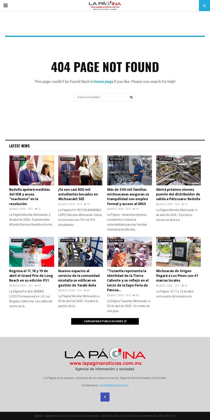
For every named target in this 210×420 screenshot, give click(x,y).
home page (103, 81)
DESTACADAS (18, 159)
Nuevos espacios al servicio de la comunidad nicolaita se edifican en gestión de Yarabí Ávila (79, 278)
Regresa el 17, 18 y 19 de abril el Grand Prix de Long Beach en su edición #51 (31, 276)
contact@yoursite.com (114, 385)
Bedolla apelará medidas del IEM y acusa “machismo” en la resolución (29, 197)
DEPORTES (17, 240)
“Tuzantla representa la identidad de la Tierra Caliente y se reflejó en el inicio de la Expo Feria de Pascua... (128, 280)
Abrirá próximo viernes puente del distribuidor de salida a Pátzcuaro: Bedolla (178, 194)
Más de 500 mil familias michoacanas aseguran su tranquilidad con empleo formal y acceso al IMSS (128, 197)
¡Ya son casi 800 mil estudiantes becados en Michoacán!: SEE (78, 194)
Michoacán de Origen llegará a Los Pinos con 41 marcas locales (177, 276)
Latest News (19, 145)
